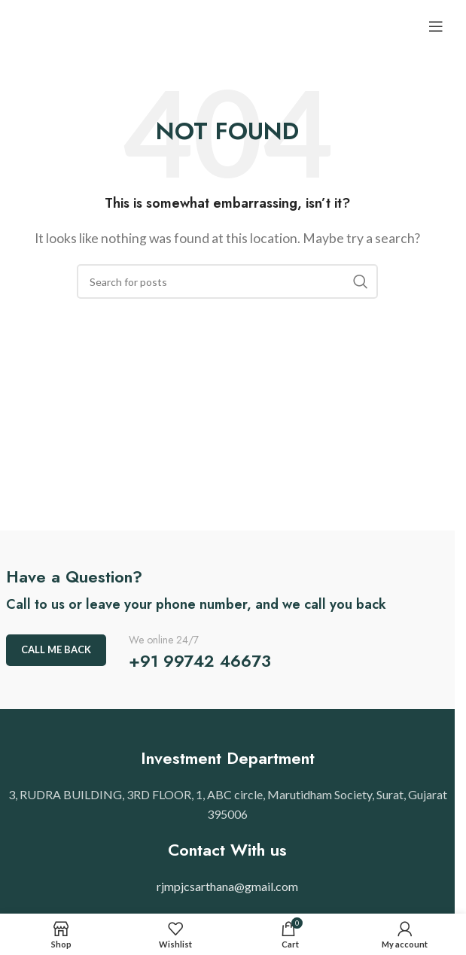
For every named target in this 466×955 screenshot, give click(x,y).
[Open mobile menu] (436, 26)
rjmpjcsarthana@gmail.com (227, 886)
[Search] (227, 281)
